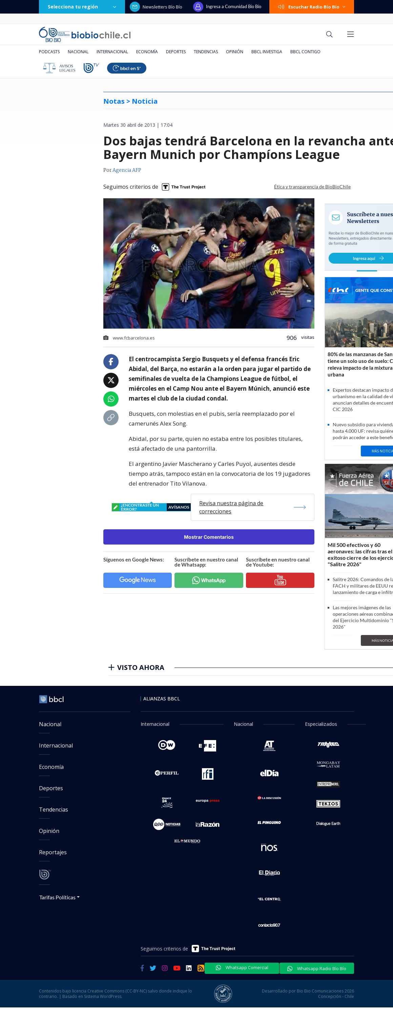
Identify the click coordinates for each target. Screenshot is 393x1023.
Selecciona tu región (82, 6)
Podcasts (49, 52)
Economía (147, 52)
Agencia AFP (126, 170)
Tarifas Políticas (57, 897)
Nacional (78, 52)
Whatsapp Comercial (242, 967)
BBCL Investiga (266, 52)
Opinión (234, 52)
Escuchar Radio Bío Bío (311, 7)
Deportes (176, 52)
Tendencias (206, 52)
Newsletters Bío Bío (156, 7)
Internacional (112, 52)
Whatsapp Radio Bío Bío (316, 968)
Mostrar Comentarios (209, 537)
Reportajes (53, 852)
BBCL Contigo (305, 52)
